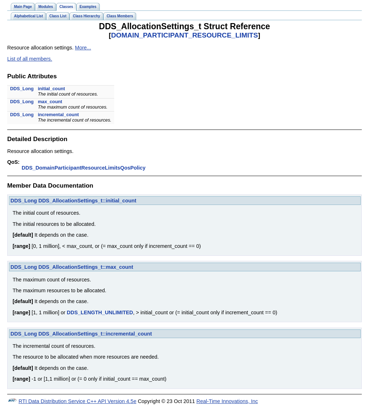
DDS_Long (22, 88)
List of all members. (29, 59)
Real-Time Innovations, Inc (227, 401)
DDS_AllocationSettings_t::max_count (86, 267)
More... (83, 48)
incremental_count (58, 114)
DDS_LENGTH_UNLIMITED (100, 312)
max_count (50, 101)
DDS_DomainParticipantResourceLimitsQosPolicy (84, 168)
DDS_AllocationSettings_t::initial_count (88, 201)
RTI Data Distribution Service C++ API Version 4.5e (78, 401)
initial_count (51, 88)
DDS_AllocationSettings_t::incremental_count (95, 334)
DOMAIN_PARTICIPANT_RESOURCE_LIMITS (184, 35)
